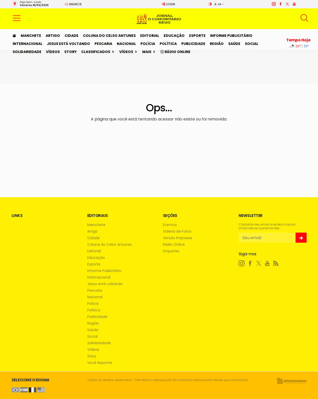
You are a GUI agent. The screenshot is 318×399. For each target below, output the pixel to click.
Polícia (147, 43)
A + (216, 4)
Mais (146, 51)
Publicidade (193, 43)
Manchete (31, 35)
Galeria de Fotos (177, 231)
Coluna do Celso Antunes (109, 35)
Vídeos (53, 51)
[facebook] (280, 4)
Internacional (27, 43)
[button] (17, 18)
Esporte (197, 35)
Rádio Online (175, 51)
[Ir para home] (14, 36)
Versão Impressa (177, 238)
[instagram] (273, 4)
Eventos (170, 225)
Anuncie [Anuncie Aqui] (73, 4)
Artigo (53, 35)
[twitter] (287, 4)
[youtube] (294, 4)
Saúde (234, 43)
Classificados (95, 51)
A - (221, 4)
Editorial (149, 35)
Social (251, 43)
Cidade (71, 35)
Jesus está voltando (68, 43)
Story (70, 51)
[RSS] (276, 263)
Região (217, 43)
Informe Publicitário (231, 35)
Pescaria (103, 43)
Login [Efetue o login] (168, 4)
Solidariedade (27, 51)
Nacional (126, 43)
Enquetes (171, 251)
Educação (174, 35)
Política (168, 43)
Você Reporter (99, 363)
